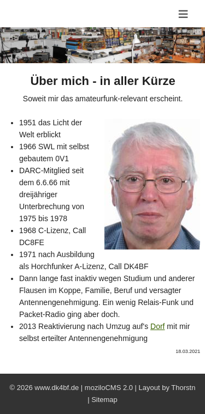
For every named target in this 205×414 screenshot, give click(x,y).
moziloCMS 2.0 (109, 387)
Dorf (157, 326)
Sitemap (104, 399)
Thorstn (183, 387)
